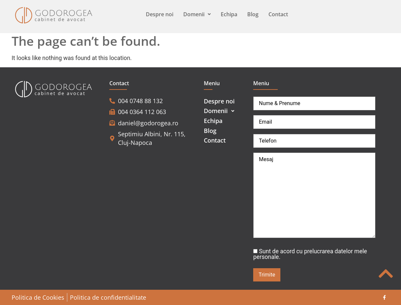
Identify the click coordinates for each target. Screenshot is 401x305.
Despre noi (159, 14)
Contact (278, 14)
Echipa (229, 14)
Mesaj (314, 195)
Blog (252, 14)
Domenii (197, 14)
